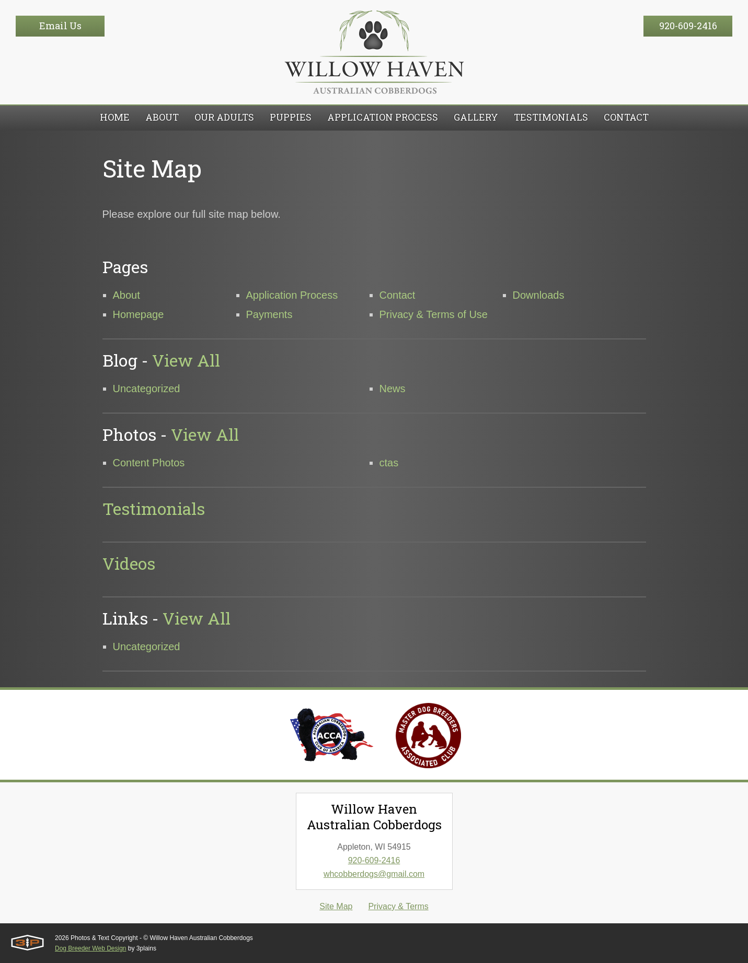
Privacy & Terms (398, 906)
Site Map (335, 906)
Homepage (138, 314)
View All (186, 360)
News (392, 388)
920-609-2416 (688, 25)
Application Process (292, 295)
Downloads (539, 295)
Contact (397, 295)
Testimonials (153, 508)
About (126, 295)
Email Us (60, 25)
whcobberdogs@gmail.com (374, 874)
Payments (269, 314)
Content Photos (149, 462)
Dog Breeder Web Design (90, 948)
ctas (389, 462)
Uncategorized (146, 388)
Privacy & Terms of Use (433, 314)
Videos (128, 563)
